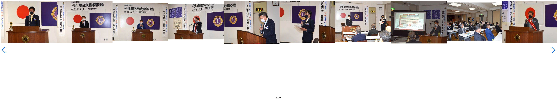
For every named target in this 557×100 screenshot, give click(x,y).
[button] (553, 50)
